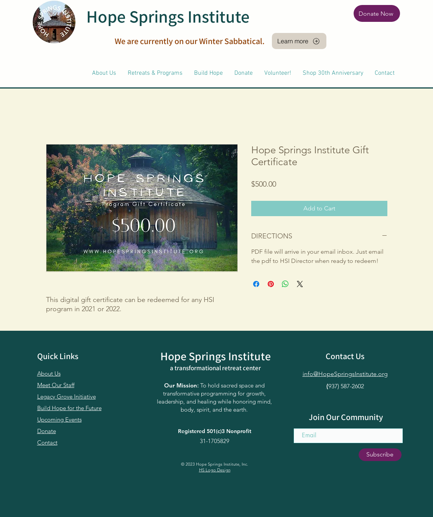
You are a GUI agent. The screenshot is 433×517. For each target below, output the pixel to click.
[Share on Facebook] (256, 284)
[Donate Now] (377, 13)
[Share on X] (300, 284)
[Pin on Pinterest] (270, 284)
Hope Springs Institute (168, 16)
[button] (104, 73)
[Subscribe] (380, 454)
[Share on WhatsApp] (285, 284)
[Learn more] (299, 41)
